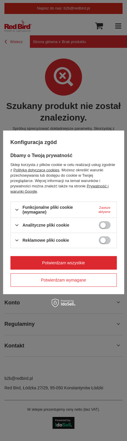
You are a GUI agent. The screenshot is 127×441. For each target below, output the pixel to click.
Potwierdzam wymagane (63, 280)
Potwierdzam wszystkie (63, 262)
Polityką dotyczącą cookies (36, 170)
